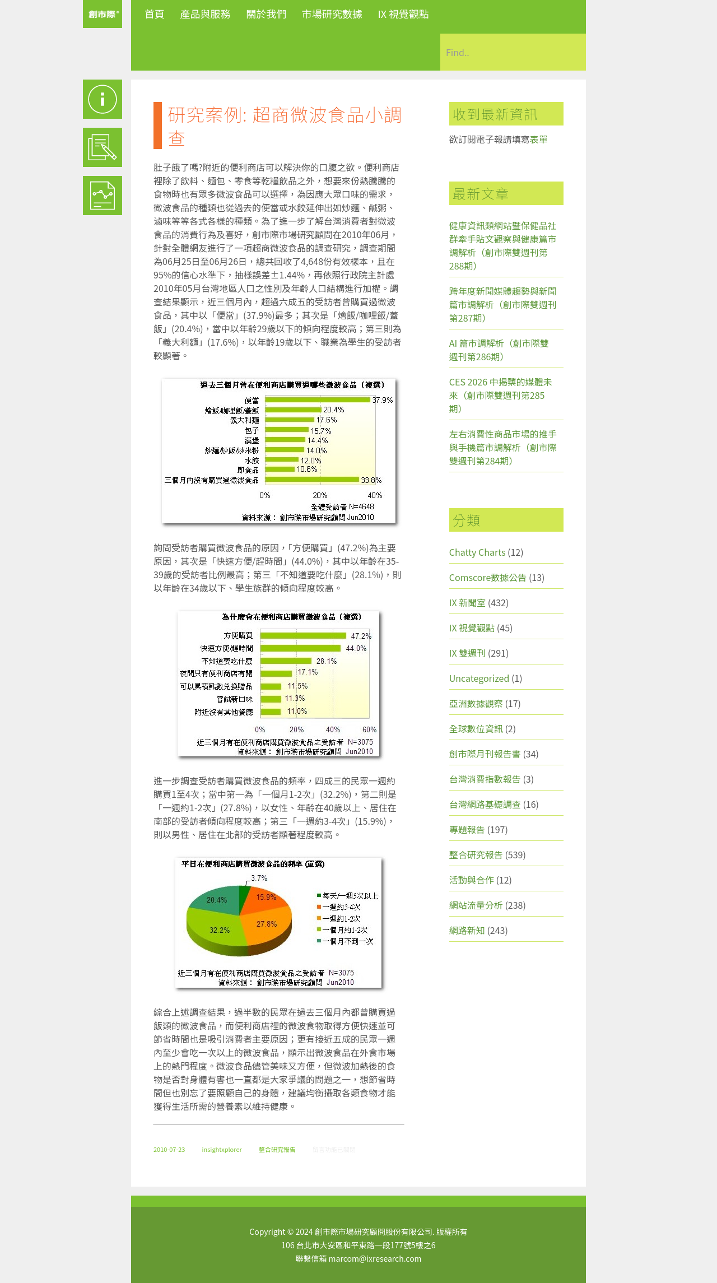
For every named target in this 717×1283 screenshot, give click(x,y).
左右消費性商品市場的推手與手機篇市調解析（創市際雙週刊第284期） (503, 447)
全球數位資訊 (476, 728)
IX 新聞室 (467, 602)
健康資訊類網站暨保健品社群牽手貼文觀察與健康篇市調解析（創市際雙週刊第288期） (503, 245)
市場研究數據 (332, 13)
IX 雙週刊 (467, 652)
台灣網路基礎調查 (485, 804)
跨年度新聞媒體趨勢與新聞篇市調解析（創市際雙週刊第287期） (503, 304)
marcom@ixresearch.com (375, 1258)
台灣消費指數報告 (485, 778)
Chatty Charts (477, 552)
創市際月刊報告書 (485, 753)
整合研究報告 (277, 1149)
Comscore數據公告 (488, 577)
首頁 (155, 13)
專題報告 (467, 829)
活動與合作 (471, 879)
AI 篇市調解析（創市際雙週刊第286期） (499, 349)
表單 (539, 139)
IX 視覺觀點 (403, 13)
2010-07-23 (169, 1149)
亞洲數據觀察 (476, 703)
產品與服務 (205, 13)
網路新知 (467, 930)
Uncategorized (479, 678)
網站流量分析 (476, 905)
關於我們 (266, 13)
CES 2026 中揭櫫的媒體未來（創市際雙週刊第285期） (500, 395)
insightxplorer (221, 1149)
